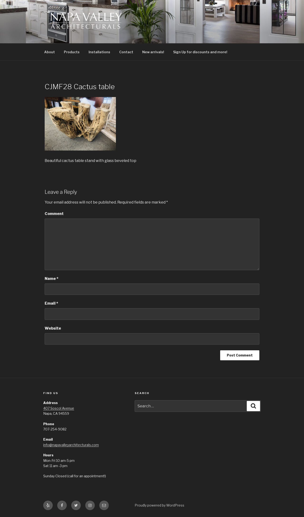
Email (51, 303)
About (49, 52)
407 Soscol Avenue (58, 408)
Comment (54, 213)
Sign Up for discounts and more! (200, 52)
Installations (99, 52)
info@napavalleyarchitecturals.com (71, 445)
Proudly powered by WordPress (159, 505)
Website (53, 328)
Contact (126, 52)
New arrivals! (153, 52)
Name (51, 278)
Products (72, 52)
